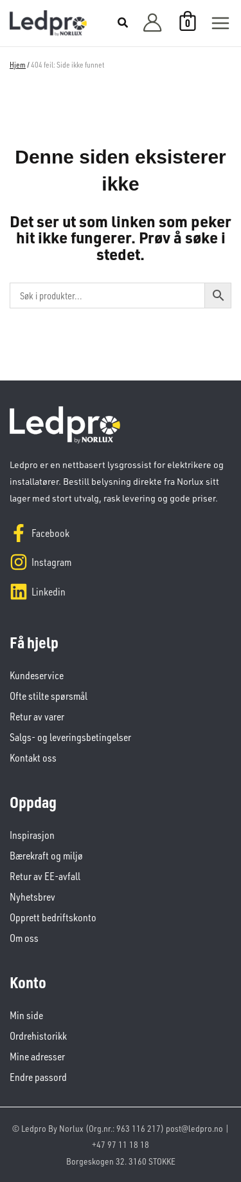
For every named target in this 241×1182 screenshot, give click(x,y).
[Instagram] (120, 562)
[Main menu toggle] (220, 23)
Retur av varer (37, 716)
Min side (26, 1015)
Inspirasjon (32, 835)
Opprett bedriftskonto (53, 917)
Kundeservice (37, 675)
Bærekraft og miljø (46, 855)
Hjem (18, 65)
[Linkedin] (120, 592)
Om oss (24, 938)
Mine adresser (37, 1056)
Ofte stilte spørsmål (48, 696)
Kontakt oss (33, 757)
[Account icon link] (152, 23)
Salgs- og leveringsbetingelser (70, 737)
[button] (123, 24)
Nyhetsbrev (32, 896)
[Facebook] (120, 533)
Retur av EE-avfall (45, 876)
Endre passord (38, 1077)
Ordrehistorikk (38, 1035)
